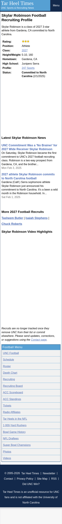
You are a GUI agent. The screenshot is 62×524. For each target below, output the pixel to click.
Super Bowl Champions (17, 445)
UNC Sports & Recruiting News (17, 8)
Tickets (7, 405)
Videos (7, 458)
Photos (7, 451)
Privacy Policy (25, 478)
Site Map (42, 478)
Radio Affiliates (12, 412)
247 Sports (28, 68)
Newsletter (49, 473)
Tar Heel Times (17, 3)
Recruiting (9, 379)
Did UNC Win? (31, 483)
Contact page (39, 339)
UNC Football (11, 353)
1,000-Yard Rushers (14, 425)
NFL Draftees (11, 438)
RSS (54, 478)
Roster (7, 366)
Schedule (8, 359)
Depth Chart (10, 372)
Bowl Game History (14, 432)
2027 (25, 50)
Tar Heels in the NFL (15, 418)
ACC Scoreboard (13, 392)
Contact (8, 478)
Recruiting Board (13, 386)
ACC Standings (12, 399)
